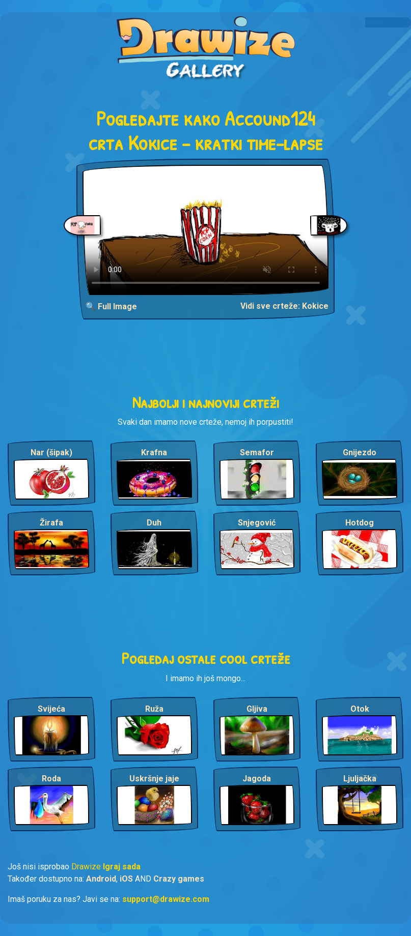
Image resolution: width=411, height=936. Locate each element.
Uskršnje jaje (154, 778)
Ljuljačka (359, 778)
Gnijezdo (359, 452)
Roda (51, 778)
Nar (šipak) (51, 452)
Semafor (257, 452)
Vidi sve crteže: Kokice (284, 306)
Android (101, 879)
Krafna (154, 452)
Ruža (154, 709)
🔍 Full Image (111, 306)
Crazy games (178, 879)
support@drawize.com (165, 899)
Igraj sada (122, 866)
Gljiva (256, 709)
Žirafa (51, 523)
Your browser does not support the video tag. (206, 230)
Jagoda (256, 778)
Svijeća (51, 709)
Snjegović (257, 523)
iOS (126, 879)
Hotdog (359, 523)
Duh (154, 523)
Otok (359, 709)
